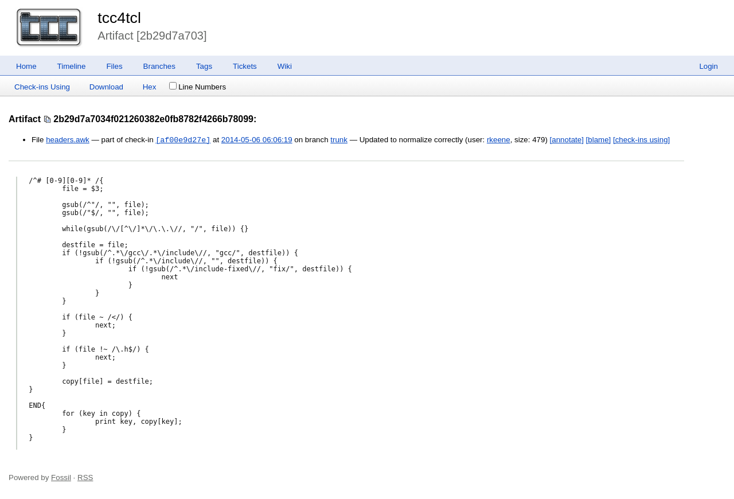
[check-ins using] (641, 140)
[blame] (598, 140)
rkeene (498, 140)
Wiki (285, 66)
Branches (159, 66)
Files (114, 66)
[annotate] (567, 140)
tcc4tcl (119, 17)
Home (26, 66)
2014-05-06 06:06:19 (256, 140)
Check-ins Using (42, 87)
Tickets (245, 66)
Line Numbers (197, 87)
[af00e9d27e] (182, 140)
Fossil (61, 477)
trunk (339, 140)
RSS (85, 477)
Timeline (71, 66)
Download (106, 87)
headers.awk (67, 140)
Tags (204, 66)
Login (708, 66)
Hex (150, 87)
